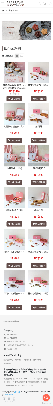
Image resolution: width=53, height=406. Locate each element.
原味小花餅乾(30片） (14, 251)
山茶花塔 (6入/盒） (14, 210)
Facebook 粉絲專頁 (12, 321)
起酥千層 (38, 210)
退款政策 (27, 359)
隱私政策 (37, 359)
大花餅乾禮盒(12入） (14, 126)
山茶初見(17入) (38, 168)
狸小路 (17, 391)
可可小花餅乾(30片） (14, 293)
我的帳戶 (18, 359)
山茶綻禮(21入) (14, 168)
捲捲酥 (38, 126)
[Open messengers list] (46, 397)
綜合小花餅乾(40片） (38, 84)
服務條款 (7, 363)
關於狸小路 (8, 359)
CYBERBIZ (8, 394)
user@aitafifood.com (16, 341)
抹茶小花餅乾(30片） (38, 293)
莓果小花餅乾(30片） (38, 251)
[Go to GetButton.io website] (46, 403)
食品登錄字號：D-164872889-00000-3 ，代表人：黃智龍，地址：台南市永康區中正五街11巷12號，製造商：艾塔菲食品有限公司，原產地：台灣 (26, 382)
